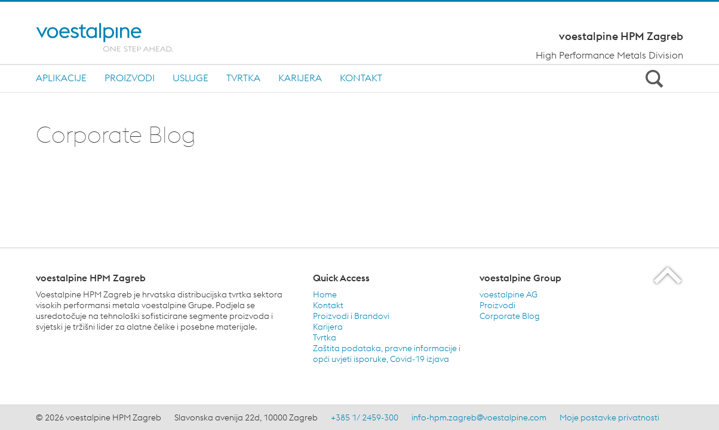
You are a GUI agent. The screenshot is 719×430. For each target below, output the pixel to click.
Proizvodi (497, 305)
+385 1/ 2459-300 (364, 417)
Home (325, 294)
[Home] (115, 37)
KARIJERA (300, 78)
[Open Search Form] (652, 78)
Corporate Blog (510, 316)
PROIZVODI (130, 78)
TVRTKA (243, 78)
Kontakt (361, 78)
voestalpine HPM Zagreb (621, 36)
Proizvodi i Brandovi (351, 316)
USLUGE (190, 78)
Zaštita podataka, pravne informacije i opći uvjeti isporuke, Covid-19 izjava (386, 353)
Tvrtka (324, 337)
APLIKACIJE (61, 78)
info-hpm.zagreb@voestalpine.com (478, 417)
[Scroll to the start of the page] (668, 275)
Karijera (328, 326)
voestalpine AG (508, 294)
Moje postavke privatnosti (609, 417)
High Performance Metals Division (609, 55)
